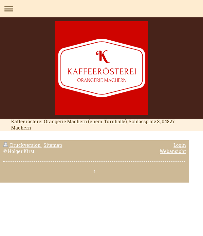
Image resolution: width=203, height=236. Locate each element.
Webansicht (173, 151)
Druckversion (22, 145)
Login (180, 145)
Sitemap (53, 145)
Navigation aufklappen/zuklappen (101, 9)
